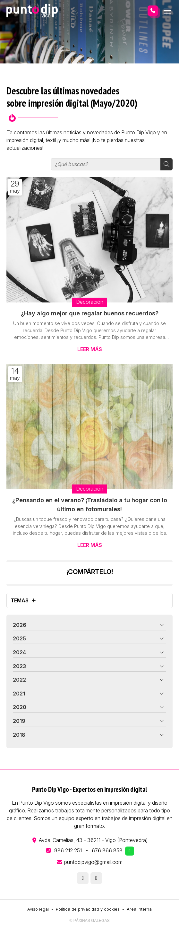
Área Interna (139, 909)
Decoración (89, 302)
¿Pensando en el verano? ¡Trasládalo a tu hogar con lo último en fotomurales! (89, 504)
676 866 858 (107, 850)
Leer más (89, 349)
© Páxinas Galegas (90, 920)
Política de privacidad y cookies (88, 909)
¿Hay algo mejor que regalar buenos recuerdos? (89, 313)
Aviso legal (38, 909)
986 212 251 (68, 850)
